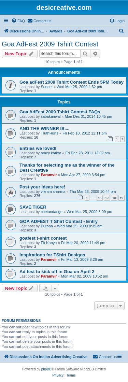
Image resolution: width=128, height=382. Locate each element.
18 (114, 198)
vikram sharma (53, 191)
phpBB (46, 369)
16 (99, 198)
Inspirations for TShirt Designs (52, 254)
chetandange (51, 212)
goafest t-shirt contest (43, 238)
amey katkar (51, 153)
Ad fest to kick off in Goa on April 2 (56, 271)
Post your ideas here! (42, 186)
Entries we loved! (37, 148)
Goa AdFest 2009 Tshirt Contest (50, 44)
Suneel (46, 87)
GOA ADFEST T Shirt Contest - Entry (58, 221)
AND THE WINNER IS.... (44, 128)
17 (107, 198)
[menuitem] (18, 21)
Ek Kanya (49, 243)
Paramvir (49, 175)
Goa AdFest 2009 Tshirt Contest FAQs (59, 111)
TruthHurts (49, 133)
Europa (47, 226)
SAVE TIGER (32, 207)
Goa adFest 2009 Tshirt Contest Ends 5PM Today (71, 82)
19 (121, 198)
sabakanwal (50, 116)
